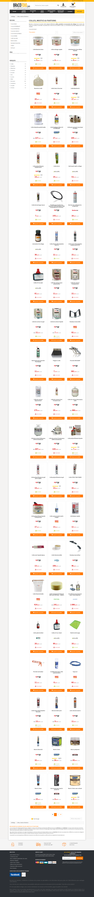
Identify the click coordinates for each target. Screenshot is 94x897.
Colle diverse (14, 36)
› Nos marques (13, 868)
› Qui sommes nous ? (15, 854)
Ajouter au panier (38, 107)
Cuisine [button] (14, 11)
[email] (69, 858)
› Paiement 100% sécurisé (16, 866)
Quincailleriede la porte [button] (61, 11)
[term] (45, 5)
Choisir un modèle (38, 68)
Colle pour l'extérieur (16, 33)
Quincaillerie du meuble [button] (51, 11)
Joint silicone (14, 38)
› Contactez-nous (14, 856)
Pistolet (13, 48)
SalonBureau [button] (42, 11)
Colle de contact (15, 31)
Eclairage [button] (70, 11)
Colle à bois (14, 24)
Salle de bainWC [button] (33, 11)
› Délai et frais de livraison (16, 864)
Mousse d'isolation (15, 43)
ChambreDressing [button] (23, 11)
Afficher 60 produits (78, 32)
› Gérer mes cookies (14, 862)
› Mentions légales (14, 860)
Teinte (12, 45)
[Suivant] (60, 814)
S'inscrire (79, 858)
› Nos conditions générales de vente (18, 858)
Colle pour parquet (15, 26)
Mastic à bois (14, 40)
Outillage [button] (79, 11)
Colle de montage (15, 28)
